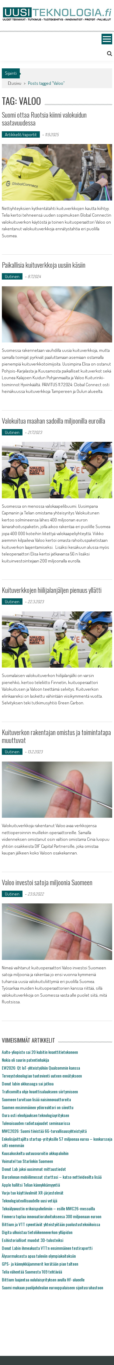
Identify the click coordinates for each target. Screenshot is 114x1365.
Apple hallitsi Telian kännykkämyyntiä (31, 1184)
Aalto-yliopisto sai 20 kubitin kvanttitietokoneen (40, 1052)
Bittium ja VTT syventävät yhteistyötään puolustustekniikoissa (51, 1224)
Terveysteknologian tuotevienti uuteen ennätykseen (42, 1075)
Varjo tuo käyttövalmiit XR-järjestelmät (33, 1192)
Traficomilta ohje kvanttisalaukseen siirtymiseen (40, 1091)
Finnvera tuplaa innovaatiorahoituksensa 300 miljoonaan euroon (51, 1216)
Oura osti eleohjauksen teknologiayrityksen (35, 1115)
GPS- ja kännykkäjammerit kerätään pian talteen (40, 1263)
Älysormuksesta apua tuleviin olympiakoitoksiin (39, 1256)
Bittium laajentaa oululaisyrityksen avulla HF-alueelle (43, 1279)
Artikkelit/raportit (21, 134)
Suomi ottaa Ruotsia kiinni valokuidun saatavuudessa (44, 118)
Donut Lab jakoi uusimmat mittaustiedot (34, 1169)
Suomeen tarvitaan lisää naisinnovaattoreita (36, 1099)
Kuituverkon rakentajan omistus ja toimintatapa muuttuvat (56, 736)
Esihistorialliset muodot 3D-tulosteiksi (32, 1240)
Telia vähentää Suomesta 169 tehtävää (32, 1271)
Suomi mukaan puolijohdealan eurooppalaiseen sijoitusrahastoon (52, 1287)
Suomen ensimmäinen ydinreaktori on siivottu (37, 1107)
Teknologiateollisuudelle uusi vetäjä (29, 1200)
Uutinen (12, 276)
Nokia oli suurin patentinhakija (25, 1060)
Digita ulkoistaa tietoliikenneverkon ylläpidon (37, 1232)
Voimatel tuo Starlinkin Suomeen (27, 1161)
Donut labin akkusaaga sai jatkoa (28, 1083)
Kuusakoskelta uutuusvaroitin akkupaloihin (35, 1153)
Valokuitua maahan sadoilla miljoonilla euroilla (53, 420)
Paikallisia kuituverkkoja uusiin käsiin (43, 265)
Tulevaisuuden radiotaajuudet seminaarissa (36, 1123)
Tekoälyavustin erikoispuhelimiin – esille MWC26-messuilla (48, 1208)
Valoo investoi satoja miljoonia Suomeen (47, 882)
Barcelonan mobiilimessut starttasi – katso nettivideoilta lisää (52, 1177)
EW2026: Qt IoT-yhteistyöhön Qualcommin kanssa (41, 1067)
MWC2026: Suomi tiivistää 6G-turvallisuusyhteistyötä (44, 1131)
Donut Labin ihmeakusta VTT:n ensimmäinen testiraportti (47, 1248)
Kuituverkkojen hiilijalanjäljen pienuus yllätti (52, 590)
